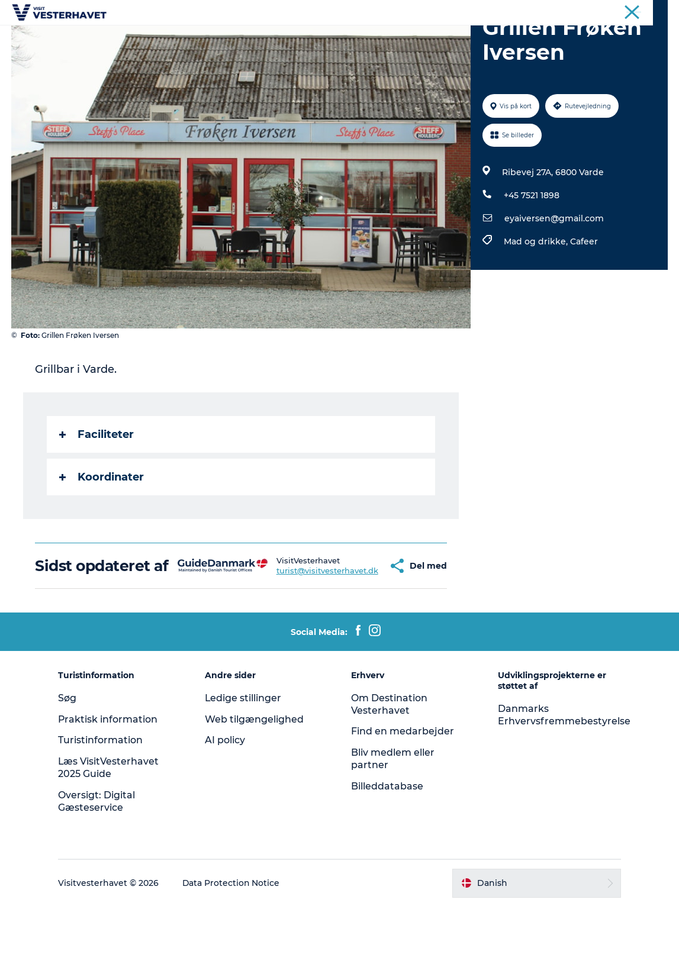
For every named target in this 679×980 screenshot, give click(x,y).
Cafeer (584, 297)
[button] (356, 630)
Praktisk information (110, 792)
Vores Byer (318, 38)
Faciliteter (97, 490)
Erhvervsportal (606, 11)
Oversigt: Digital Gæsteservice (98, 874)
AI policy (226, 813)
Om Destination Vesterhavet (390, 777)
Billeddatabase (388, 859)
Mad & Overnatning (402, 38)
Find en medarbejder (403, 804)
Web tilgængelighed (255, 792)
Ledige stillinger (244, 771)
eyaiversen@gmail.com (554, 274)
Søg (69, 771)
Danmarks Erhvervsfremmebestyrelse (563, 788)
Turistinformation (102, 813)
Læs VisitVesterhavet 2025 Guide (111, 841)
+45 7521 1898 (531, 251)
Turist (559, 11)
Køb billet (485, 38)
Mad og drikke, (537, 297)
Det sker (192, 38)
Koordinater (102, 533)
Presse (655, 11)
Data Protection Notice (234, 956)
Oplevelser (252, 38)
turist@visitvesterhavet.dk (292, 635)
